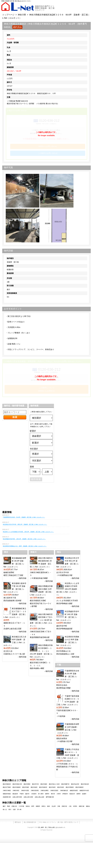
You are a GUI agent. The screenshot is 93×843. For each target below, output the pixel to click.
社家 (14, 809)
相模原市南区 (7, 794)
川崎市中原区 (25, 790)
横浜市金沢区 (75, 784)
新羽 (32, 806)
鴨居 (8, 806)
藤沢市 (27, 794)
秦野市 (47, 794)
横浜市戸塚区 (7, 787)
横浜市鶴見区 (7, 784)
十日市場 (21, 806)
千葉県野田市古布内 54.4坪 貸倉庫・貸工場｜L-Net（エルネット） (24, 517)
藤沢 (4, 806)
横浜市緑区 (34, 787)
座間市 (79, 794)
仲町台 (44, 806)
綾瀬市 (84, 794)
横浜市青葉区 (70, 787)
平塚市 (22, 794)
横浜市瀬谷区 (43, 787)
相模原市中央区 (84, 790)
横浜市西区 (27, 784)
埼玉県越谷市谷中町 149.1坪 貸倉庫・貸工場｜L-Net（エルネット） (24, 539)
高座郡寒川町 (7, 797)
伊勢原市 (65, 794)
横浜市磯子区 (65, 784)
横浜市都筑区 (79, 787)
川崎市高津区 (35, 790)
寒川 (10, 809)
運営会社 (18, 822)
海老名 (28, 806)
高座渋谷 (64, 806)
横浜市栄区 (52, 787)
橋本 (48, 806)
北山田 (54, 806)
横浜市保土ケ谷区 (54, 784)
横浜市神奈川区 (17, 784)
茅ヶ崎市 (41, 794)
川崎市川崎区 (7, 790)
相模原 (38, 806)
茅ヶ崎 (19, 809)
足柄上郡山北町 (39, 797)
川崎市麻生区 (64, 790)
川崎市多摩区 (44, 790)
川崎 (58, 806)
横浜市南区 (43, 784)
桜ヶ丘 (5, 809)
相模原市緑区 (74, 790)
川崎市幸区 (16, 790)
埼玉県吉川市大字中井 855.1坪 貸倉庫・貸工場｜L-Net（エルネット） (25, 524)
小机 (70, 806)
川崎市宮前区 (54, 790)
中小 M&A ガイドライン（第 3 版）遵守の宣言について (58, 822)
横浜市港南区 (17, 787)
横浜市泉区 (60, 787)
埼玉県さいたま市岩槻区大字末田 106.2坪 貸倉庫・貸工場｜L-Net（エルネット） (28, 532)
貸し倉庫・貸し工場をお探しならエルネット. (52, 827)
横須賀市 (15, 794)
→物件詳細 (21, 578)
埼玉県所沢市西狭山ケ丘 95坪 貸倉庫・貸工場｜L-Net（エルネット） (25, 546)
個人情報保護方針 (30, 822)
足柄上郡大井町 (28, 797)
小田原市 (33, 794)
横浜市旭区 (25, 787)
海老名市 (72, 794)
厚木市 (53, 794)
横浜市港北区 (85, 784)
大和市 (59, 794)
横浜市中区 (35, 784)
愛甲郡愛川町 (50, 797)
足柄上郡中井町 (17, 797)
